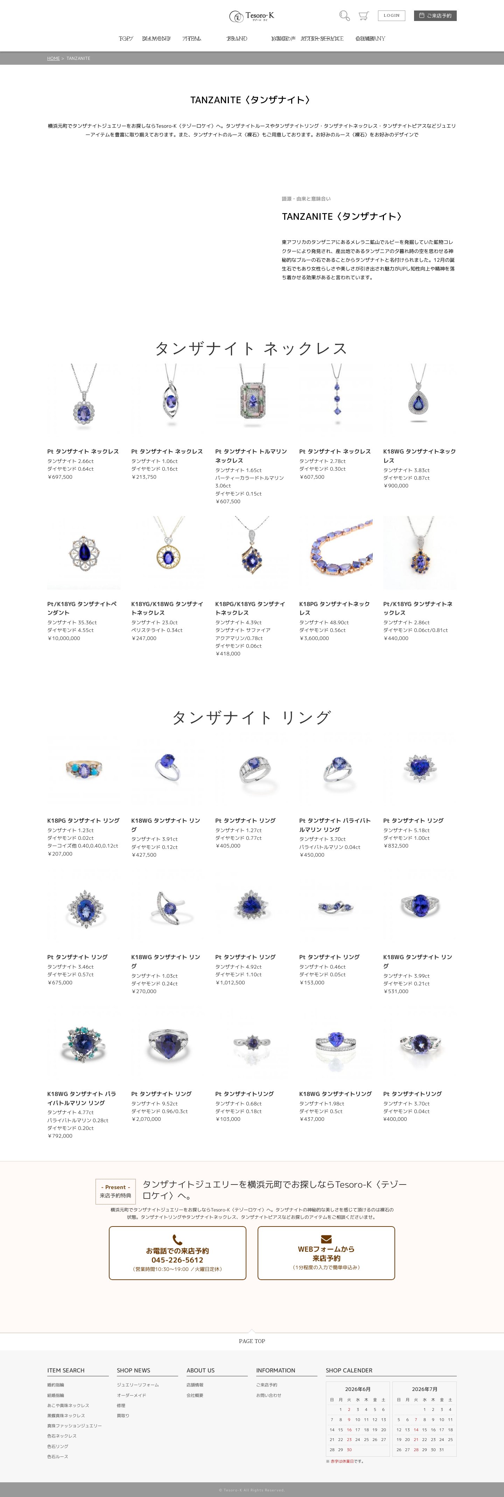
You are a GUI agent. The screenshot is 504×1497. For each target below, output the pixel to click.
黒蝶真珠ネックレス (66, 1416)
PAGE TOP (252, 1341)
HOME (53, 58)
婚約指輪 (55, 1385)
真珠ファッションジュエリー (74, 1426)
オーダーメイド (131, 1395)
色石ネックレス (62, 1436)
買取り (123, 1416)
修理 (121, 1405)
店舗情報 (195, 1385)
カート (364, 15)
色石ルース (57, 1457)
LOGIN (392, 16)
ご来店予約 (439, 15)
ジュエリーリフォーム (138, 1385)
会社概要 (195, 1395)
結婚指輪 (55, 1395)
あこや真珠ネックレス (68, 1405)
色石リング (57, 1446)
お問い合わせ (268, 1395)
